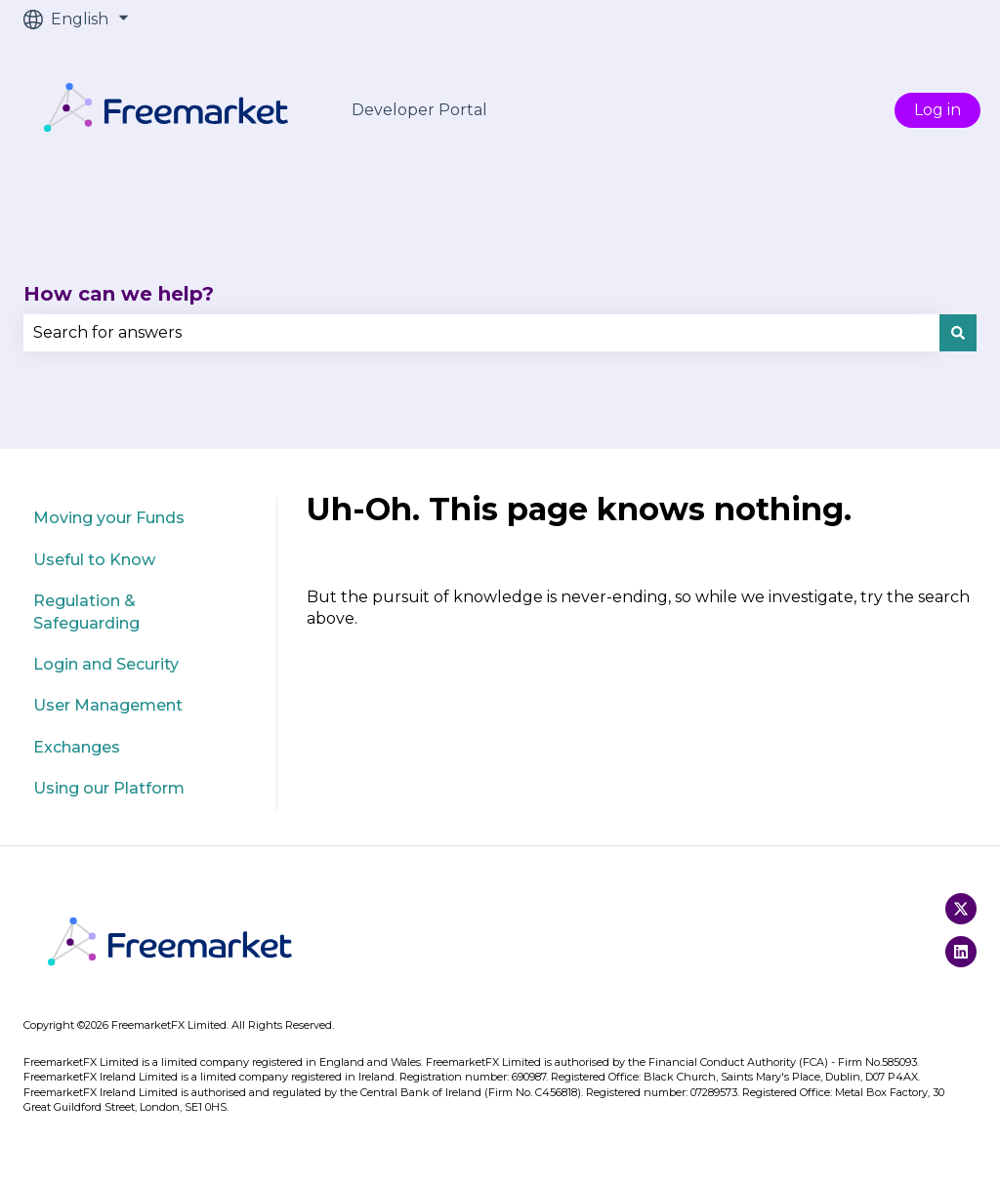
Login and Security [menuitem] (106, 664)
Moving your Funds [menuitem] (109, 518)
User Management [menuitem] (108, 705)
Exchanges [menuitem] (76, 747)
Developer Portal (419, 110)
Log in (937, 110)
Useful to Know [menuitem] (94, 560)
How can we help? (118, 294)
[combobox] (481, 332)
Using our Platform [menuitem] (109, 788)
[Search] (958, 332)
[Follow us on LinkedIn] (961, 951)
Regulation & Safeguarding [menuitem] (86, 612)
